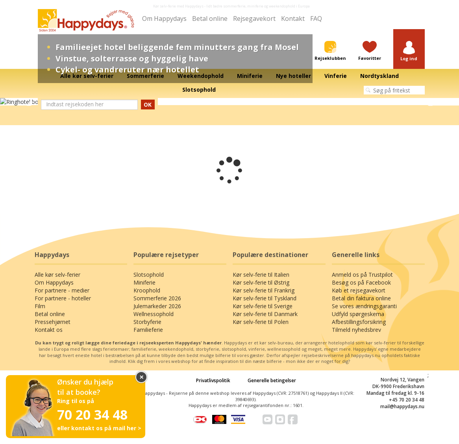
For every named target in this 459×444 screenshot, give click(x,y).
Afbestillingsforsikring (359, 322)
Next (430, 102)
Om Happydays (164, 18)
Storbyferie (147, 322)
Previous (28, 102)
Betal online (210, 18)
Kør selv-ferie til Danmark (265, 314)
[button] (409, 51)
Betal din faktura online (361, 298)
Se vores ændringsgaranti (364, 306)
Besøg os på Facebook (361, 282)
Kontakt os (49, 329)
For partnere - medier (62, 290)
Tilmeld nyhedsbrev (356, 329)
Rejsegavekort (254, 18)
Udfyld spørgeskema (358, 314)
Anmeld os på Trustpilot (362, 274)
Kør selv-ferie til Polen (261, 322)
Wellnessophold (153, 314)
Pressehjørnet (52, 322)
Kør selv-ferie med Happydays (178, 6)
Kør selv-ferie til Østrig (261, 282)
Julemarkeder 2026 (157, 306)
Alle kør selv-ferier (57, 274)
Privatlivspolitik (213, 380)
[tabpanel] (229, 102)
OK (148, 104)
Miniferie (144, 282)
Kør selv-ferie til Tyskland (264, 298)
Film (40, 306)
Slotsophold (148, 274)
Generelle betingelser (272, 380)
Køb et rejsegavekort (358, 290)
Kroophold (146, 290)
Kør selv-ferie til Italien (261, 274)
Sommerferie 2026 (157, 298)
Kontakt (293, 18)
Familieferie (148, 329)
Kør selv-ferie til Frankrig (263, 290)
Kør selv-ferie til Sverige (262, 306)
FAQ (316, 18)
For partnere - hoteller (63, 298)
